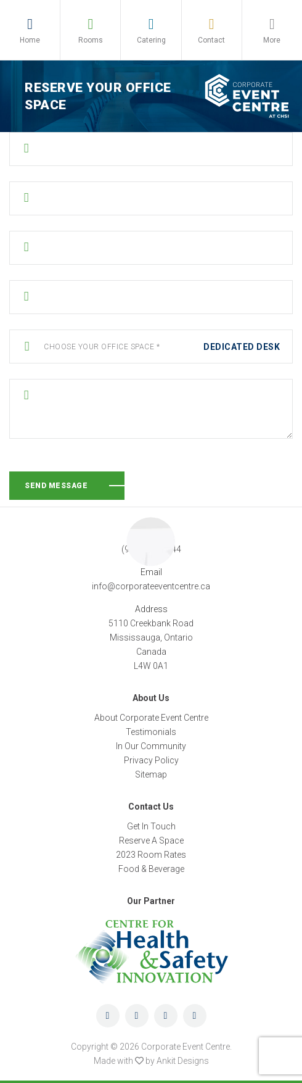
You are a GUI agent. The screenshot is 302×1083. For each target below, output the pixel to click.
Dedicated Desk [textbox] (241, 347)
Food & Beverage (151, 869)
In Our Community (151, 746)
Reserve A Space (151, 840)
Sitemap (151, 774)
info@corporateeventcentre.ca (151, 586)
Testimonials (151, 732)
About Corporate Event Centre (151, 718)
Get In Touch (151, 826)
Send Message (56, 485)
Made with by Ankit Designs (151, 1061)
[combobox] (151, 347)
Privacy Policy (151, 760)
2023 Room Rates (151, 855)
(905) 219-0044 (151, 549)
